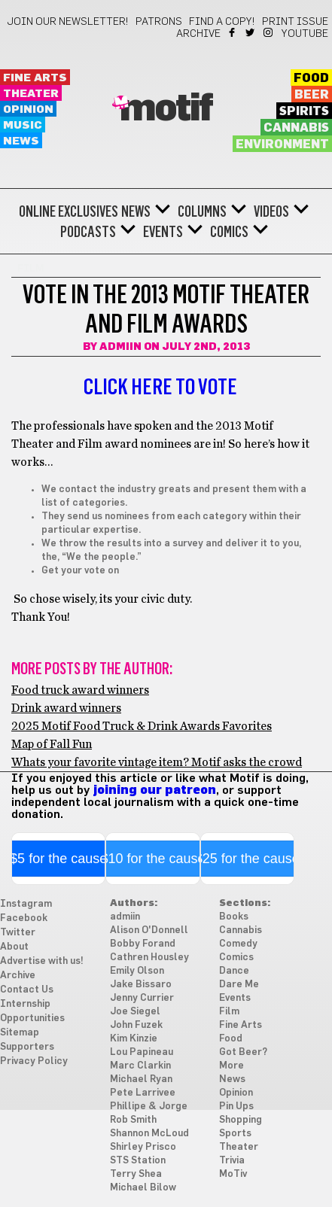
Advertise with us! (42, 961)
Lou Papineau (141, 1052)
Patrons (159, 22)
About (14, 947)
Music (22, 125)
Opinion (28, 109)
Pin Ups (236, 1106)
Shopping (240, 1120)
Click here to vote (160, 386)
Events (163, 232)
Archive (198, 34)
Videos (271, 211)
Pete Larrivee (142, 1093)
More (231, 1066)
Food (311, 78)
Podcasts (88, 232)
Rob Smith (133, 1120)
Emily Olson (137, 971)
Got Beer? (243, 1052)
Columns (202, 211)
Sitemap (19, 1033)
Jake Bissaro (141, 985)
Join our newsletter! (68, 22)
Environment (282, 144)
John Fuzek (136, 1025)
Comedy (238, 944)
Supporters (27, 1047)
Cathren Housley (149, 957)
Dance (234, 971)
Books (233, 917)
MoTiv (233, 1174)
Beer (311, 95)
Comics (229, 232)
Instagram (269, 32)
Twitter (251, 32)
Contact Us (26, 990)
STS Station (138, 1161)
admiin (120, 347)
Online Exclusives (68, 211)
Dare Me (239, 985)
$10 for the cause (152, 858)
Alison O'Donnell (149, 930)
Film (229, 1012)
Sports (235, 1134)
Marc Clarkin (140, 1066)
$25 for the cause (247, 858)
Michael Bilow (143, 1188)
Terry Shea (136, 1174)
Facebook (233, 32)
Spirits (304, 111)
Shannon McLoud (149, 1134)
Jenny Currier (142, 998)
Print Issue (295, 22)
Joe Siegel (135, 1012)
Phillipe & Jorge (148, 1106)
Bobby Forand (142, 944)
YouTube (305, 34)
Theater (31, 93)
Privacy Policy (34, 1061)
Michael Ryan (141, 1079)
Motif (166, 109)
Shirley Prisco (143, 1147)
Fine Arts (35, 78)
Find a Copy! (222, 22)
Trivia (232, 1161)
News (21, 141)
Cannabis (296, 128)
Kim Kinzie (133, 1039)
